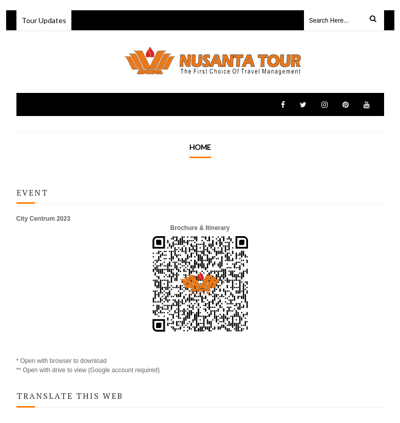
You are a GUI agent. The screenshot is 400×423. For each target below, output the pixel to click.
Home (200, 147)
